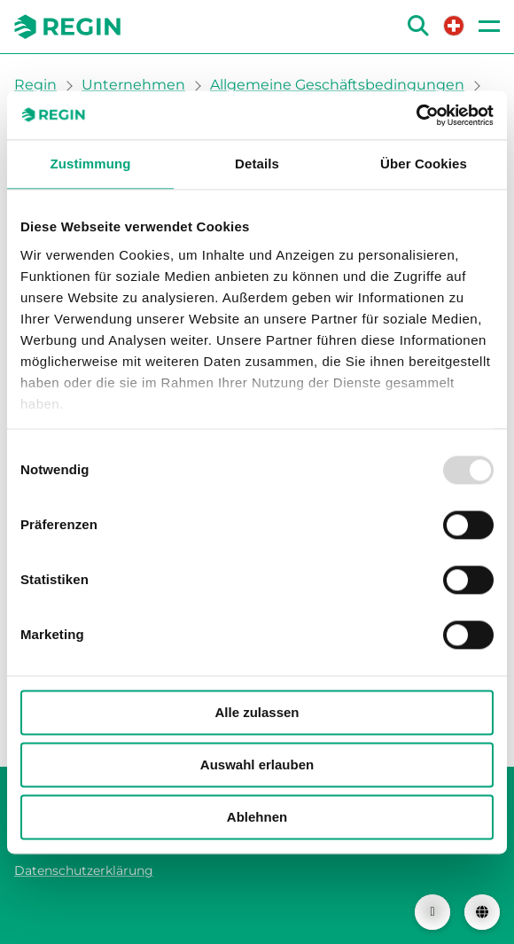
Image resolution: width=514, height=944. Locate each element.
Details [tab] (257, 163)
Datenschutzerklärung (83, 870)
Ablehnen (257, 816)
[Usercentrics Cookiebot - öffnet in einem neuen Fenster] (416, 115)
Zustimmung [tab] (91, 163)
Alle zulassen (256, 712)
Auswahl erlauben (257, 764)
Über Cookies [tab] (423, 163)
